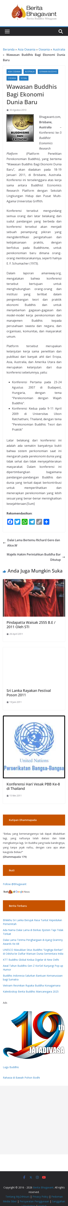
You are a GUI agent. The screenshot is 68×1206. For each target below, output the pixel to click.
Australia (59, 49)
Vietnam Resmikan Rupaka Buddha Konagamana (31, 985)
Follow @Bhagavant (14, 884)
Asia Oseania (26, 49)
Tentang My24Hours (17, 1196)
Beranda (9, 49)
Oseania (44, 49)
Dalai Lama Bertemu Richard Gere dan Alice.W (31, 542)
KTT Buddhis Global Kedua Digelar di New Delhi (31, 959)
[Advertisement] (34, 1120)
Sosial (24, 78)
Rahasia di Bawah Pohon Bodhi (21, 1077)
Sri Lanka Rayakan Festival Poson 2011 (29, 692)
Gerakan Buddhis (48, 71)
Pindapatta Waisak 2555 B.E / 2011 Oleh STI (31, 624)
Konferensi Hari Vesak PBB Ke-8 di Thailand (33, 786)
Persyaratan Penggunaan (34, 1201)
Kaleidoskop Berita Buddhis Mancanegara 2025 (31, 991)
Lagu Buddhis (11, 1067)
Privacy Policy (40, 1196)
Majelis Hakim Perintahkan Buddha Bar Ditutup (36, 557)
